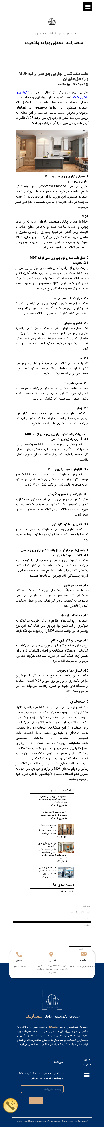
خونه (76, 97)
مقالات (62, 84)
